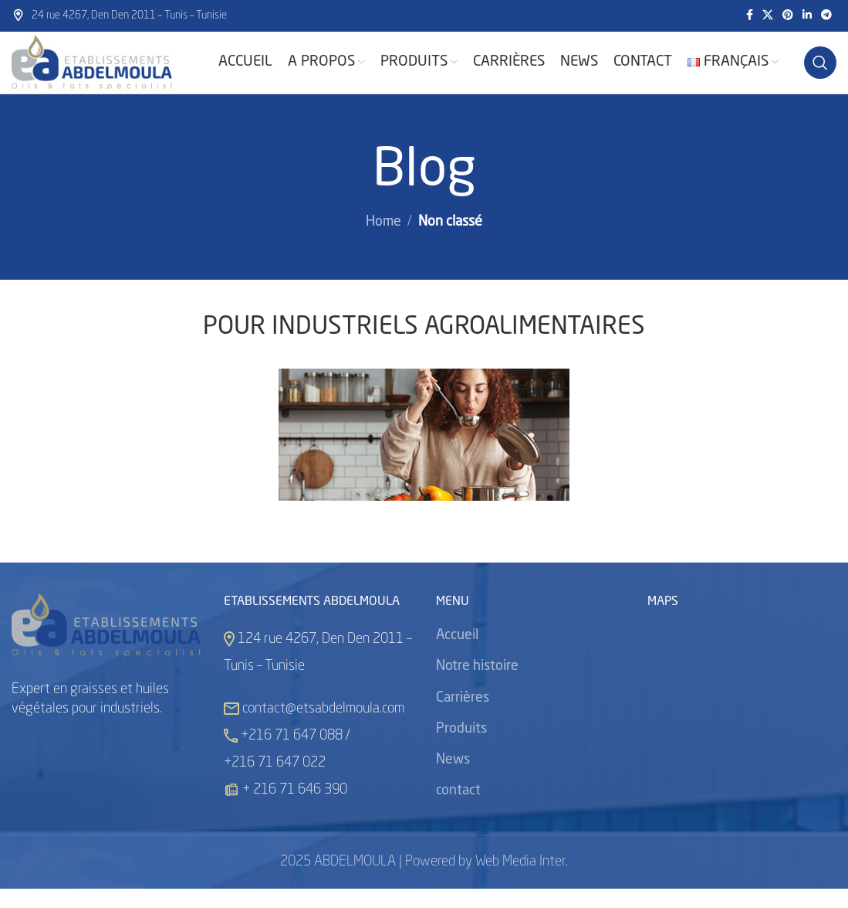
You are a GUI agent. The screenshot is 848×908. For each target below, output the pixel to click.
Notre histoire (477, 686)
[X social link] (768, 16)
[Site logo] (108, 73)
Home (383, 242)
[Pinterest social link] (788, 16)
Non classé (450, 242)
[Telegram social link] (826, 16)
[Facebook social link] (750, 16)
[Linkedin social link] (807, 16)
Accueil (457, 655)
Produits (461, 748)
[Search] (820, 72)
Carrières (462, 717)
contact (458, 811)
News (453, 779)
